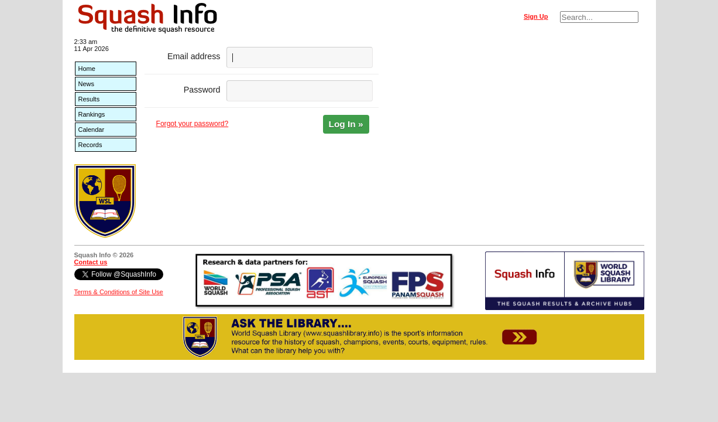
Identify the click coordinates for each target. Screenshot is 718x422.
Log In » (346, 124)
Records (90, 144)
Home (86, 68)
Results (89, 99)
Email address (194, 56)
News (86, 83)
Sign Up (536, 16)
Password (202, 89)
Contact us (91, 262)
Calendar (91, 129)
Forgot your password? (192, 124)
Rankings (91, 114)
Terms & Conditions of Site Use (118, 291)
